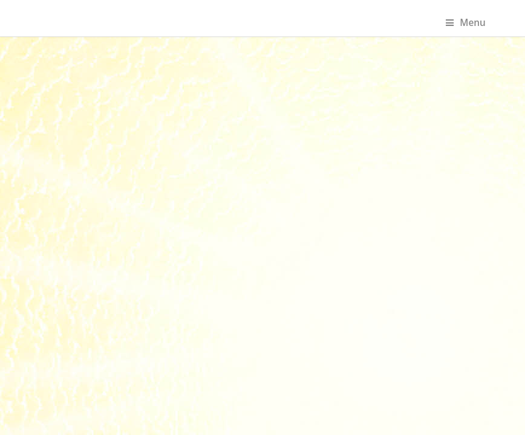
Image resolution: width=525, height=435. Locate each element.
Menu (466, 22)
